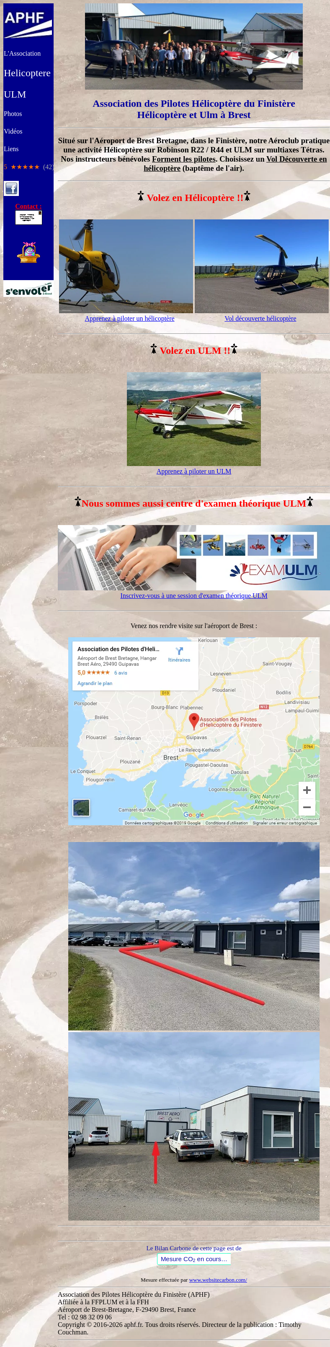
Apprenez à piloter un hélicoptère (129, 318)
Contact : (28, 210)
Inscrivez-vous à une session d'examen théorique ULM (193, 595)
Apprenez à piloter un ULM (194, 471)
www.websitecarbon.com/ (218, 1280)
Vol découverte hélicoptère (260, 318)
